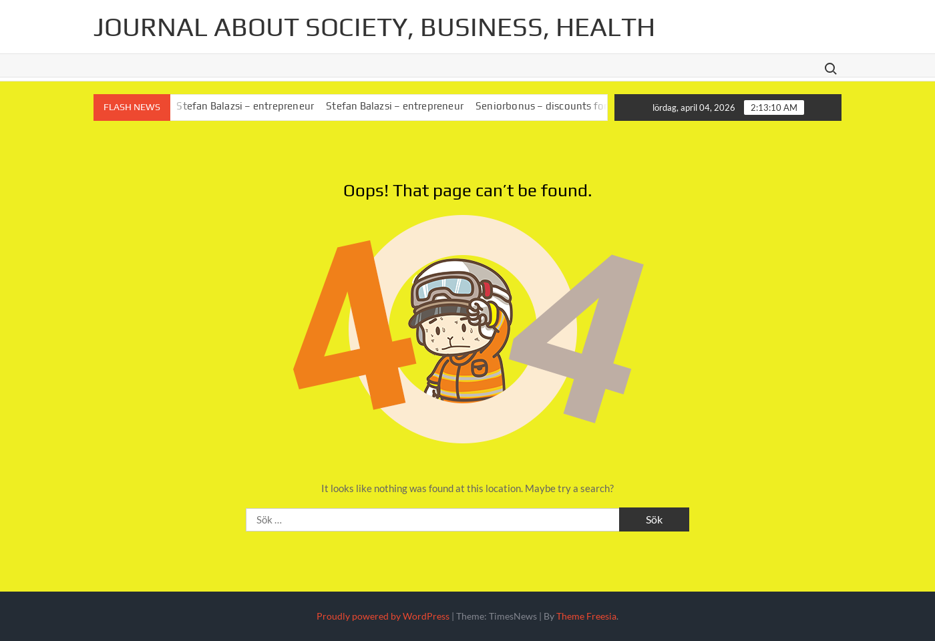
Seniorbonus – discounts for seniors (564, 106)
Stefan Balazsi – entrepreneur (250, 106)
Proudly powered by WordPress (383, 616)
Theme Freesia (586, 616)
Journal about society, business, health (374, 26)
